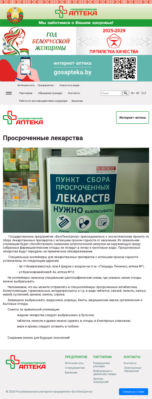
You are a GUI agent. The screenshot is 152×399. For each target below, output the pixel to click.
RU (132, 93)
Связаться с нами (133, 391)
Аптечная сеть (26, 85)
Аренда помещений (100, 380)
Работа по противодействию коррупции (43, 100)
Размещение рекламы (101, 365)
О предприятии (75, 367)
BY (137, 93)
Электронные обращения (132, 369)
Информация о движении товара (104, 372)
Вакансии (77, 100)
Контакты (74, 93)
